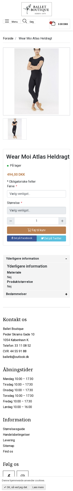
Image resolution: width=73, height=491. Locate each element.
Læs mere (38, 487)
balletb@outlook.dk (16, 357)
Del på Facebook (21, 238)
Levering (9, 440)
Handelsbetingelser (16, 434)
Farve (12, 186)
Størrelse (14, 203)
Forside (8, 38)
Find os (8, 451)
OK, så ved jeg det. (17, 487)
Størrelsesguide (14, 429)
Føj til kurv (36, 230)
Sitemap (8, 446)
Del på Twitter (51, 238)
